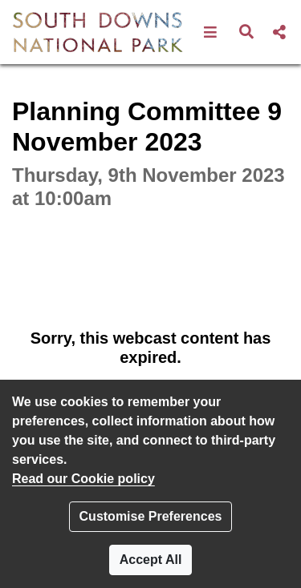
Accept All (151, 559)
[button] (211, 32)
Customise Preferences (150, 516)
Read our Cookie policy (83, 478)
